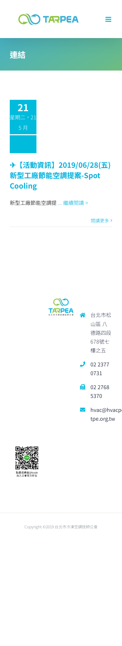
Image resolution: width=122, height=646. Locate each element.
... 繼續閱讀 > (73, 202)
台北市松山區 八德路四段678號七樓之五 (100, 332)
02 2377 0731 (99, 368)
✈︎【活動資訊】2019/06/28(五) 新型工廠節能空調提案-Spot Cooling (60, 175)
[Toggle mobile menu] (108, 19)
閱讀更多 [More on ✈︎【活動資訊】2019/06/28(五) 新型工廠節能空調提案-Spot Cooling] (100, 220)
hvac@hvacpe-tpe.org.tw (101, 414)
